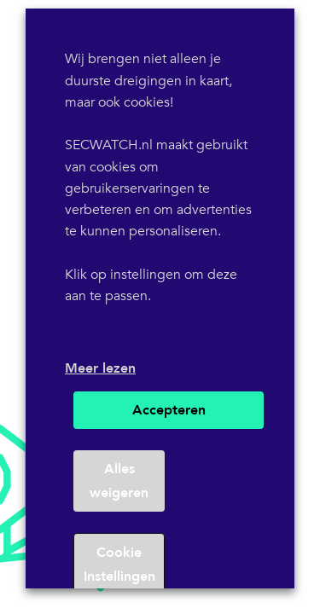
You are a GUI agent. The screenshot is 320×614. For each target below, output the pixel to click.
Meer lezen (100, 368)
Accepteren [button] (169, 410)
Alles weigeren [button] (119, 481)
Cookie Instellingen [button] (119, 564)
